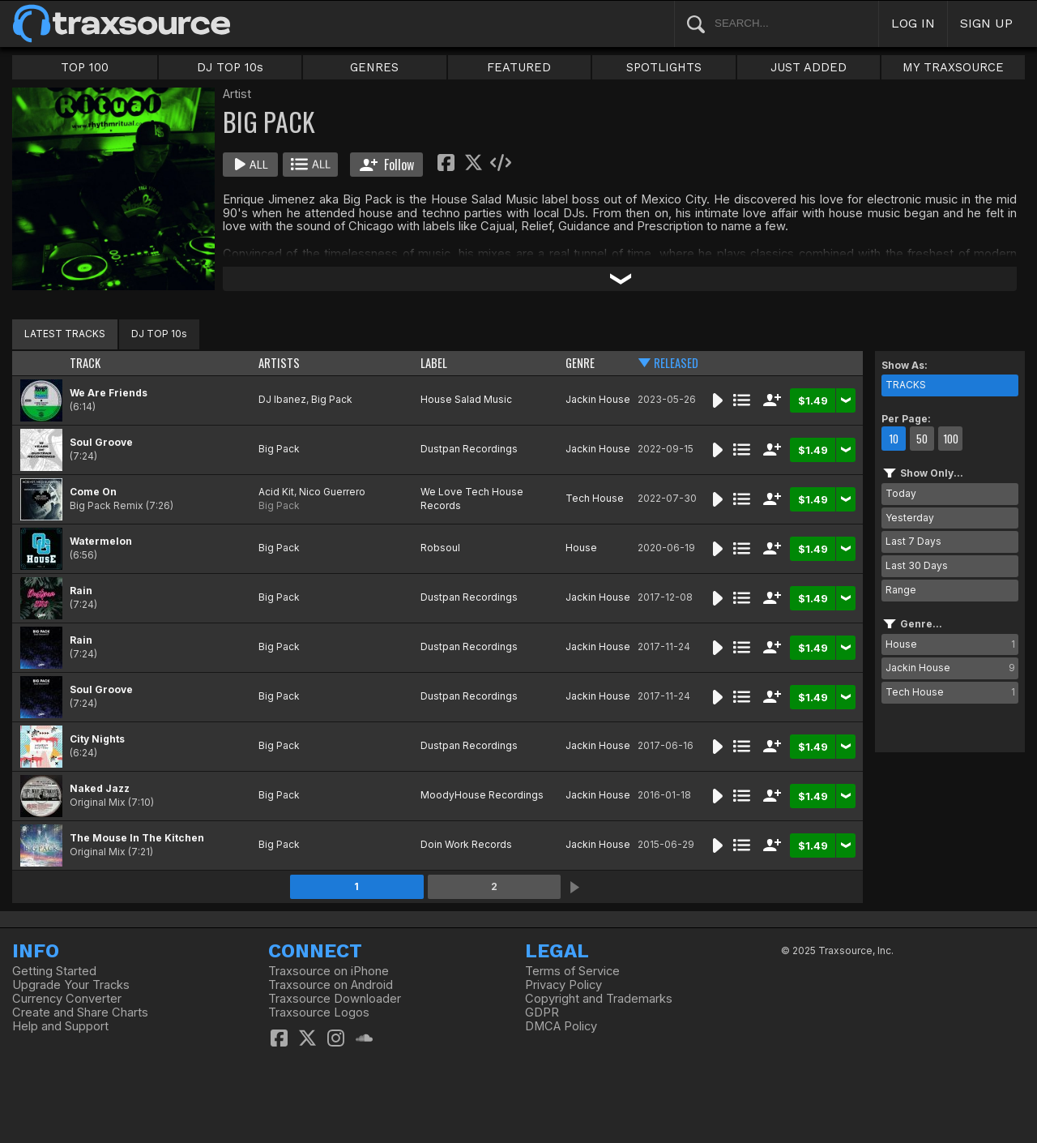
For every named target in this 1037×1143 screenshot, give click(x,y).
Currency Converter (67, 998)
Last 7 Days (913, 541)
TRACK (85, 362)
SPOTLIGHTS (664, 67)
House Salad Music (466, 399)
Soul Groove (101, 442)
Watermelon (101, 541)
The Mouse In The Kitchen (137, 838)
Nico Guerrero (332, 492)
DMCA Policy (561, 1026)
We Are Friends (108, 393)
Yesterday (910, 518)
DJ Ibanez (282, 399)
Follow (387, 164)
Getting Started (54, 971)
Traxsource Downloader (334, 998)
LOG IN (913, 23)
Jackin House (597, 399)
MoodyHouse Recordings (482, 795)
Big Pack (331, 399)
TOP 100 (85, 67)
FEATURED (519, 67)
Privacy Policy (563, 985)
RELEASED (676, 362)
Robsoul (440, 548)
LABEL (433, 362)
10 (893, 438)
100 (950, 438)
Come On (93, 492)
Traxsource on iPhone (328, 971)
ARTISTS (279, 362)
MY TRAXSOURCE (953, 67)
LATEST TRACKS (64, 333)
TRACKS (906, 385)
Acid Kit (276, 492)
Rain (81, 590)
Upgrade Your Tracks (71, 985)
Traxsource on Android (330, 985)
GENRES (374, 67)
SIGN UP (986, 23)
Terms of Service (572, 971)
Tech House (594, 498)
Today (901, 493)
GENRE (580, 362)
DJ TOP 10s (230, 67)
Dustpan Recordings (469, 449)
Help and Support (60, 1026)
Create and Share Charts (80, 1012)
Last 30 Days (917, 565)
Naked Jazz (100, 788)
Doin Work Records (466, 844)
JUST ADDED (808, 67)
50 (922, 438)
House (581, 548)
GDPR (542, 1012)
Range (901, 590)
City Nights (97, 739)
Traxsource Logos (318, 1012)
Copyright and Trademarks (598, 998)
